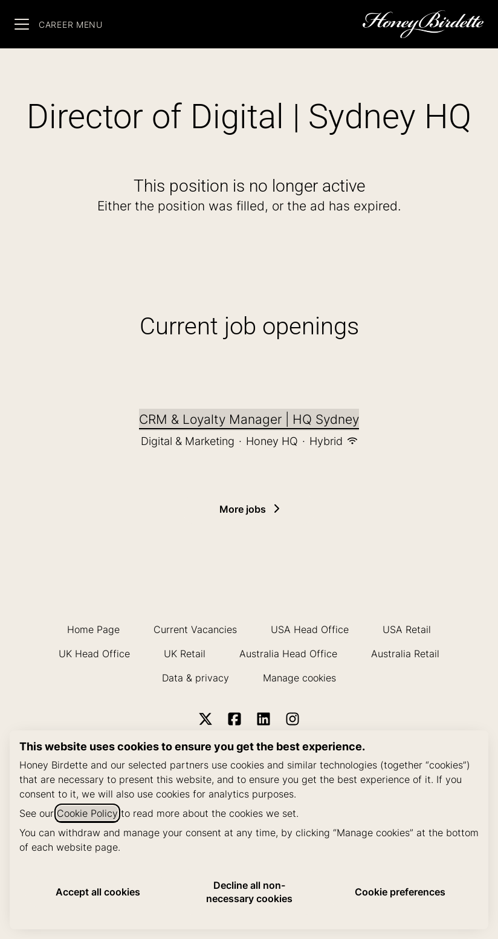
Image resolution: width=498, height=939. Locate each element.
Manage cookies (299, 678)
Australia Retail (405, 654)
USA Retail (407, 629)
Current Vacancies (195, 629)
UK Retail (184, 654)
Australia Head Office (288, 654)
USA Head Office (310, 629)
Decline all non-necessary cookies (249, 892)
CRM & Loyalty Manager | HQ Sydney (249, 420)
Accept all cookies (98, 892)
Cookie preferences (400, 892)
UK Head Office (94, 654)
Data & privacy (195, 678)
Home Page (93, 629)
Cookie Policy (87, 813)
